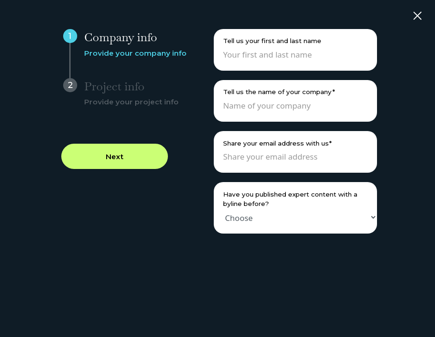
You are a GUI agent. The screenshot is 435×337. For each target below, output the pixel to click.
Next (114, 156)
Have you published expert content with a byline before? (290, 198)
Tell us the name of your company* (279, 91)
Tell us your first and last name (272, 40)
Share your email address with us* (277, 143)
